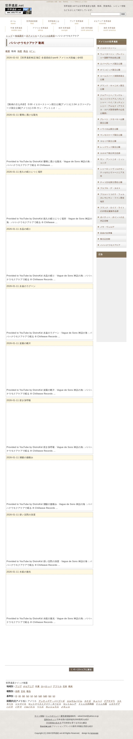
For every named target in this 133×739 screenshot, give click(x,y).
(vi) (35, 696)
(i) (16, 696)
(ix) (49, 696)
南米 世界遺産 (109, 29)
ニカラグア (114, 704)
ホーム (13, 22)
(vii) (40, 696)
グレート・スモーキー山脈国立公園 (112, 121)
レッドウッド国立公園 (110, 147)
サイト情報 (39, 716)
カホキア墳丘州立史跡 (110, 153)
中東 (37, 686)
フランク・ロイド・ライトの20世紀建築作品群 (112, 209)
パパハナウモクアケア (110, 245)
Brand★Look (45, 726)
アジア (18, 686)
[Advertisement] (49, 645)
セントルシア (69, 704)
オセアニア (28, 686)
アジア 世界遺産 (76, 22)
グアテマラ (109, 701)
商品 (25, 51)
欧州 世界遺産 (64, 29)
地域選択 (19, 36)
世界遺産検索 (32, 22)
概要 (7, 51)
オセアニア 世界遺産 (102, 22)
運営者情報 (65, 716)
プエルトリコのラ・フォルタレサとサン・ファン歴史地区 (112, 198)
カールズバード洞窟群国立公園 (112, 78)
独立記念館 (105, 239)
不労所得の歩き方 (53, 723)
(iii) (23, 696)
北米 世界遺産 (87, 29)
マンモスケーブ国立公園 (111, 135)
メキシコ (65, 707)
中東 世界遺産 (16, 29)
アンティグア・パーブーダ (52, 701)
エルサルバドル (74, 701)
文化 (23, 691)
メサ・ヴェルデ (107, 227)
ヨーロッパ (46, 686)
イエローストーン (108, 48)
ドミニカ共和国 (86, 704)
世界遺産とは (53, 22)
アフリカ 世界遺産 (40, 29)
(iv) (27, 696)
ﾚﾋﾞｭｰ (32, 51)
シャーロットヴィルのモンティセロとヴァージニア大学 (112, 172)
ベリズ (40, 707)
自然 (17, 691)
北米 (65, 686)
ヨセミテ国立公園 (108, 141)
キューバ (97, 701)
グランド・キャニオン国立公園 (112, 87)
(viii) (45, 696)
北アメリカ (31, 36)
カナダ (87, 701)
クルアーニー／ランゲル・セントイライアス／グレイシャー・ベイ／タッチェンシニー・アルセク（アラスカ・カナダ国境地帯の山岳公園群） (112, 104)
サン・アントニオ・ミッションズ (112, 161)
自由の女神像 (106, 233)
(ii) (19, 696)
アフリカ (57, 686)
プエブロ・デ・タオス (110, 188)
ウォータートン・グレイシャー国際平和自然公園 (112, 56)
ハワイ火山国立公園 (109, 129)
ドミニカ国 (101, 704)
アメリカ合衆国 (47, 36)
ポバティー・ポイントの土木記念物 (112, 219)
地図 (19, 51)
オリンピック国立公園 (110, 70)
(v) (31, 696)
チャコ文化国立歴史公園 (111, 182)
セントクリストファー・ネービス (44, 704)
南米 (70, 686)
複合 (28, 691)
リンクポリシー (52, 716)
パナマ (18, 707)
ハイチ (10, 707)
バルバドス (29, 707)
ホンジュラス (52, 707)
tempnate (94, 733)
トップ (9, 36)
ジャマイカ (20, 704)
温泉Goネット (50, 719)
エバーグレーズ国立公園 (111, 64)
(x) (54, 696)
